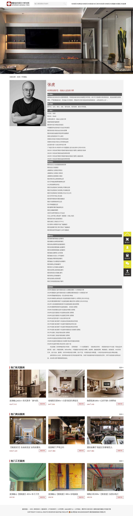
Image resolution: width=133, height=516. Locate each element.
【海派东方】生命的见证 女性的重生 (25, 447)
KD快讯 (107, 4)
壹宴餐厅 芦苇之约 (56, 447)
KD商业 (79, 4)
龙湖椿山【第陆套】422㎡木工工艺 (24, 494)
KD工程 (96, 4)
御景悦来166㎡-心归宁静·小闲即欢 (101, 401)
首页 (18, 77)
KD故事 (123, 4)
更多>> (121, 367)
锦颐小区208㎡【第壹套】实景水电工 (103, 494)
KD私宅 (85, 4)
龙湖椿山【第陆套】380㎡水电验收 (63, 494)
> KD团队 (23, 77)
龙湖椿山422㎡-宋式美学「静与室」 (25, 401)
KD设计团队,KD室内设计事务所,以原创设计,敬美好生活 (66, 40)
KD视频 (112, 4)
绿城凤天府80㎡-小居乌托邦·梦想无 (63, 401)
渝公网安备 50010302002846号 (79, 512)
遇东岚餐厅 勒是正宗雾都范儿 (99, 447)
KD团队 (118, 4)
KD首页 (74, 4)
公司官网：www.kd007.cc (65, 509)
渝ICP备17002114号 (62, 512)
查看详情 (42, 404)
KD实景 (101, 4)
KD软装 (90, 4)
